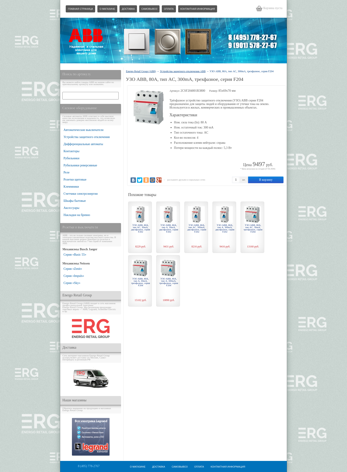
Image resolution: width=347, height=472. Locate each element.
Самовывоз (149, 9)
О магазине (107, 9)
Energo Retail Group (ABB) (141, 71)
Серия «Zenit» (73, 268)
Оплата (169, 9)
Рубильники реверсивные (80, 165)
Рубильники (71, 158)
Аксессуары (71, 208)
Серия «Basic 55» (75, 254)
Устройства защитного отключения (87, 137)
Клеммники (71, 186)
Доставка (128, 9)
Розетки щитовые (75, 179)
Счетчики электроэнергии (81, 193)
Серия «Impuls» (74, 276)
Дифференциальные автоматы (83, 144)
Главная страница (80, 9)
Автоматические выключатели (84, 130)
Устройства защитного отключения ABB (183, 71)
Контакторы (71, 151)
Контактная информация (197, 9)
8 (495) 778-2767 (89, 466)
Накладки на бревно (77, 215)
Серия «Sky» (72, 283)
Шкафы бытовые (75, 200)
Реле (66, 172)
